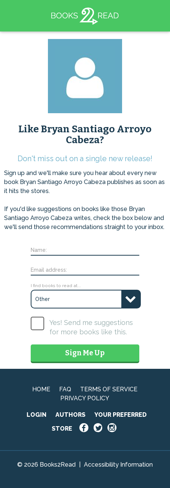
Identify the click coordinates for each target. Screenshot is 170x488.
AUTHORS (70, 414)
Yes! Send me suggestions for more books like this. (91, 327)
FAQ (65, 389)
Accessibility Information (118, 464)
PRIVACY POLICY (84, 398)
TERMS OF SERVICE (108, 389)
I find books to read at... (56, 285)
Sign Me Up (84, 353)
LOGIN (36, 414)
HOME (41, 389)
